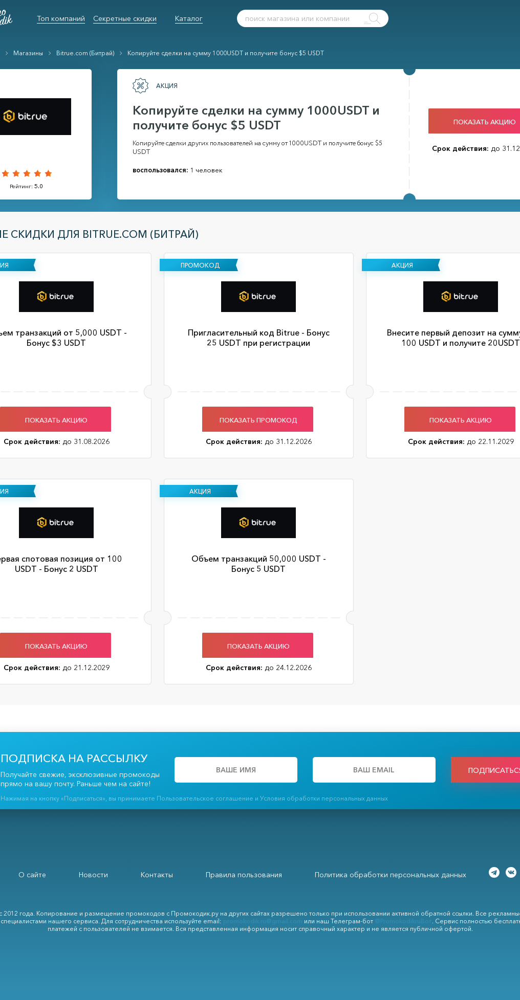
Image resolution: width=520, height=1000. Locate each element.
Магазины (28, 53)
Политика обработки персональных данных (390, 874)
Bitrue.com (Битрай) (85, 53)
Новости (93, 874)
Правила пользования (244, 874)
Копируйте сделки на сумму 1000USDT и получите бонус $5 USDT (225, 53)
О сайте (32, 874)
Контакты (157, 874)
